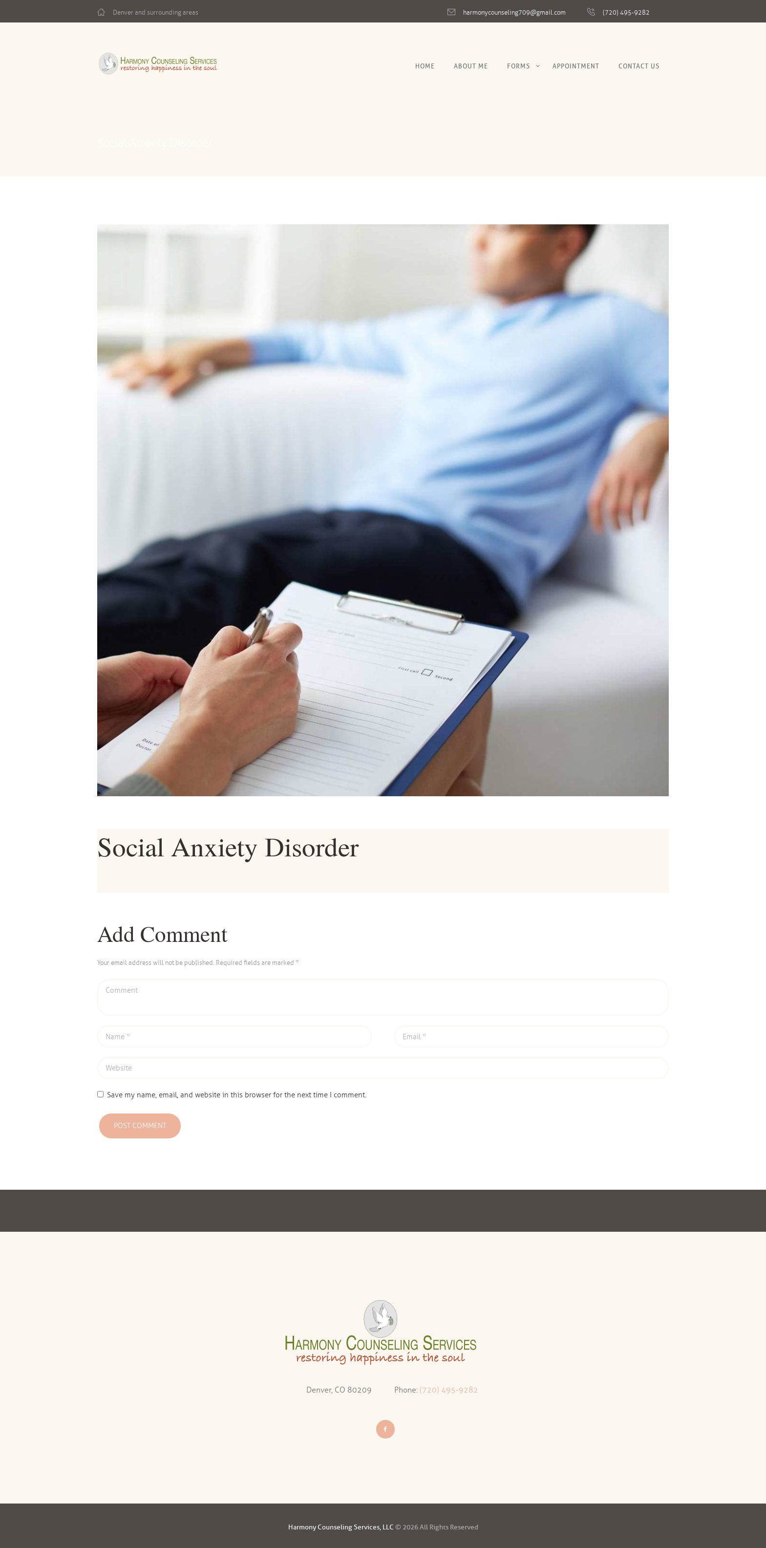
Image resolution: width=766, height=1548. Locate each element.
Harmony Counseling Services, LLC (341, 1527)
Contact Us (639, 66)
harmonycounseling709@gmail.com (514, 13)
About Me (471, 66)
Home (425, 66)
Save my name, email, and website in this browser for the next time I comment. (236, 1094)
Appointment (576, 66)
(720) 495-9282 (626, 13)
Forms (518, 66)
